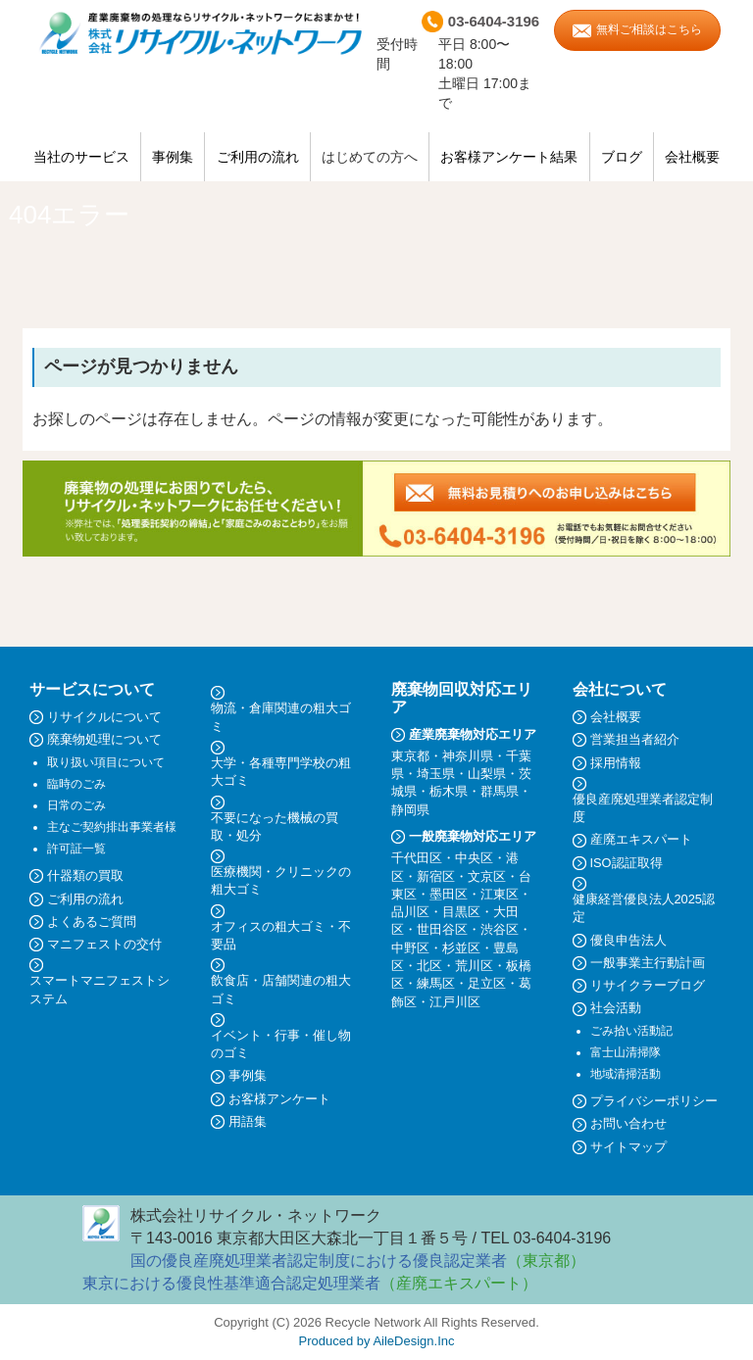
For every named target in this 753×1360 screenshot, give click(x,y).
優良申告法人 (628, 940)
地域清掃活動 (625, 1074)
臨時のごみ (76, 784)
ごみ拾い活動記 (631, 1031)
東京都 (410, 756)
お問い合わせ (628, 1123)
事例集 (172, 157)
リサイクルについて (104, 716)
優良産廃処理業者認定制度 (643, 808)
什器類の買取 (85, 875)
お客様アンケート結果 (508, 157)
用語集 (247, 1121)
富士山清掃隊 (625, 1052)
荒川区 (474, 965)
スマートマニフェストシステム (99, 989)
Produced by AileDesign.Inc (377, 1341)
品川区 (410, 911)
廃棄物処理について (104, 739)
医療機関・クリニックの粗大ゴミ (281, 880)
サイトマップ (628, 1147)
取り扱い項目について (106, 762)
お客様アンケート (279, 1099)
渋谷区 (499, 929)
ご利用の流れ (258, 157)
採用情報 (615, 762)
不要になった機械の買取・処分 (274, 826)
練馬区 (436, 983)
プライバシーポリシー (654, 1100)
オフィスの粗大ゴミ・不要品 (281, 935)
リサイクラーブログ (647, 985)
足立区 (487, 983)
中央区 (474, 857)
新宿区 (436, 876)
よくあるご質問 (91, 921)
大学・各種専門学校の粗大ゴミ (281, 771)
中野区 (410, 948)
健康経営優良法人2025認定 (644, 908)
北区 (429, 965)
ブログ (621, 157)
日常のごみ (76, 805)
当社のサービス (81, 157)
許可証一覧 (76, 848)
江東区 (499, 894)
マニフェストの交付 (104, 944)
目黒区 (461, 911)
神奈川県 (467, 756)
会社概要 (692, 157)
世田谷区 (442, 929)
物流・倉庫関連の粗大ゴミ (281, 717)
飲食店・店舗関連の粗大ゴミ (281, 989)
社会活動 (615, 1007)
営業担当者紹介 (634, 739)
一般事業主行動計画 (647, 962)
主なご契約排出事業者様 (111, 827)
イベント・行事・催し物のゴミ (281, 1044)
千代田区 (416, 857)
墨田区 (448, 894)
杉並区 (461, 948)
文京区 (487, 876)
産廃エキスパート (641, 839)
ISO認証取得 (626, 862)
